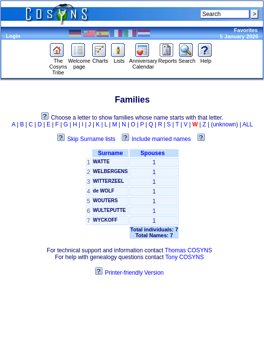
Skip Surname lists (91, 139)
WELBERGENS (110, 171)
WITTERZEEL (108, 181)
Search (187, 58)
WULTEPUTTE (109, 210)
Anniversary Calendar (143, 61)
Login (13, 36)
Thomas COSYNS (188, 250)
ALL (248, 124)
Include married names (161, 139)
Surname (110, 153)
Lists (119, 58)
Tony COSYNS (184, 257)
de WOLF (104, 190)
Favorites (246, 30)
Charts (100, 58)
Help (206, 58)
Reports (167, 58)
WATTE (101, 161)
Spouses (154, 153)
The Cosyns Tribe (58, 64)
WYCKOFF (105, 220)
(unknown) (224, 124)
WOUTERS (105, 200)
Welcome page (79, 61)
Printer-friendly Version (134, 272)
